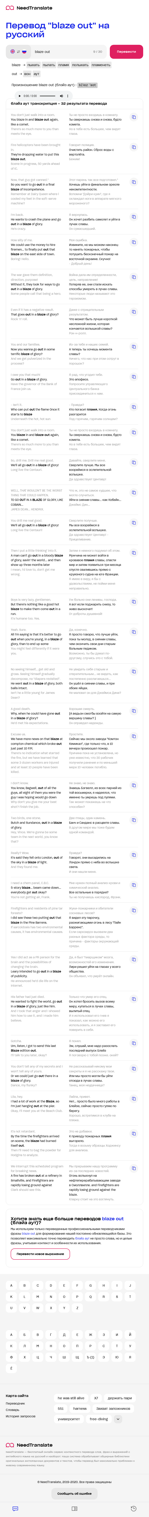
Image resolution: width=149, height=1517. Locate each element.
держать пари (120, 1398)
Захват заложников (113, 1409)
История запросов (20, 1416)
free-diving (99, 1419)
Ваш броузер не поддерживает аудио (44, 96)
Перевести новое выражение (40, 1254)
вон (27, 74)
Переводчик (15, 1403)
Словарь (12, 1410)
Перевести (126, 52)
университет (69, 1419)
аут (36, 74)
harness (80, 1409)
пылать (49, 65)
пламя (63, 65)
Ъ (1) (90, 1357)
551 (60, 1409)
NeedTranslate (29, 8)
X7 (96, 1398)
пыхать (34, 65)
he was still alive (71, 1398)
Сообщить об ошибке (74, 1493)
